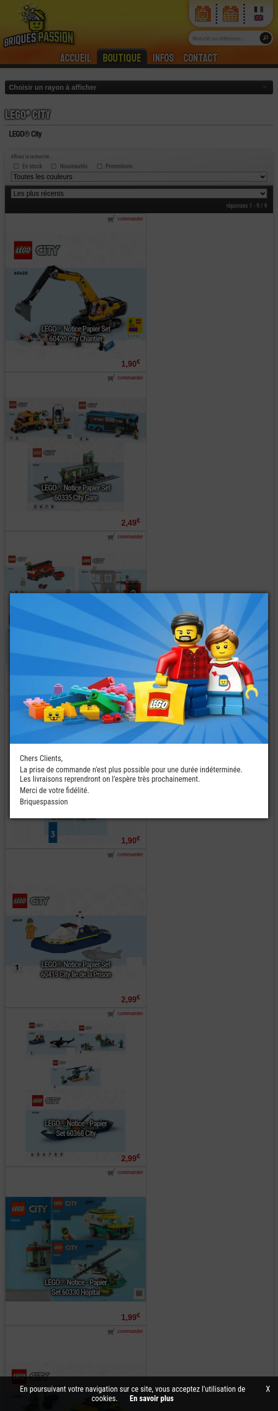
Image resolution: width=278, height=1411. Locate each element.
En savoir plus (152, 1398)
